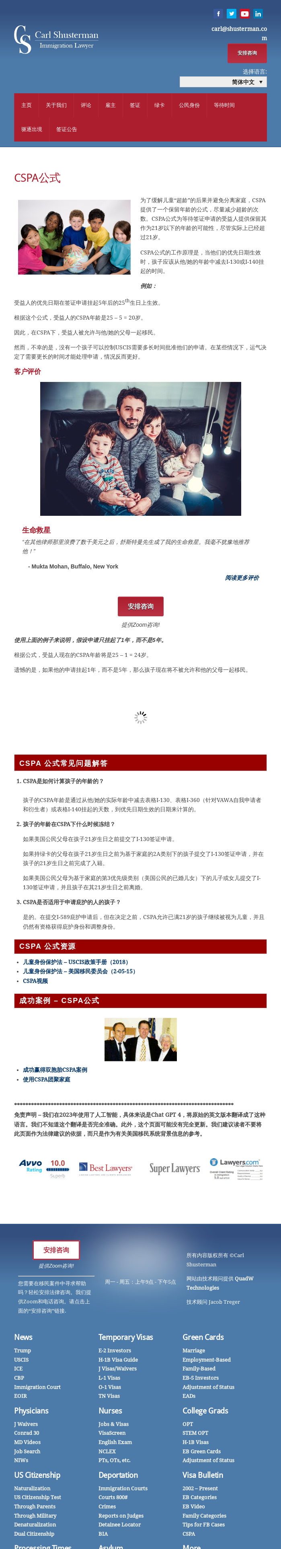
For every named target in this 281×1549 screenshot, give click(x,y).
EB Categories (200, 1498)
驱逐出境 (31, 130)
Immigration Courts (123, 1489)
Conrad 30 (26, 1434)
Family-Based (199, 1369)
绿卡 (159, 106)
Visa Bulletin (203, 1476)
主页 (26, 106)
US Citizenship (37, 1476)
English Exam (115, 1443)
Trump (22, 1351)
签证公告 (66, 130)
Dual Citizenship (34, 1535)
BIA (103, 1535)
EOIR (20, 1397)
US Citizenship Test (37, 1498)
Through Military (35, 1517)
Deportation (118, 1476)
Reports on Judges (121, 1517)
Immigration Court (37, 1388)
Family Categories (204, 1517)
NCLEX (107, 1452)
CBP (19, 1379)
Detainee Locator (119, 1525)
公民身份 (189, 106)
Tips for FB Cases (204, 1525)
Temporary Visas (125, 1338)
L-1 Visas (109, 1379)
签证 (135, 106)
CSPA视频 (35, 982)
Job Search (27, 1452)
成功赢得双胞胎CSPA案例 (55, 1071)
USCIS (21, 1361)
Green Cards (203, 1338)
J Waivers (26, 1425)
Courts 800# (112, 1498)
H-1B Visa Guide (118, 1361)
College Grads (205, 1411)
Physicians (31, 1411)
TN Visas (109, 1397)
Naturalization (32, 1489)
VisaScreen (111, 1434)
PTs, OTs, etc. (114, 1461)
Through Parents (34, 1507)
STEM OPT (195, 1434)
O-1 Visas (109, 1388)
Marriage (194, 1351)
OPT (188, 1425)
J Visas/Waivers (117, 1369)
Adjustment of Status (208, 1388)
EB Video (194, 1507)
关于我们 (56, 106)
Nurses (110, 1411)
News (23, 1338)
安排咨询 (247, 53)
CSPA (189, 1535)
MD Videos (27, 1443)
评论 (86, 106)
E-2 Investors (114, 1351)
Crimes (107, 1507)
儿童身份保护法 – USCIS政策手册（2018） (77, 963)
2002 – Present (200, 1489)
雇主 (110, 106)
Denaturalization (35, 1525)
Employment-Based (207, 1361)
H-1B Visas (196, 1443)
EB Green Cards (202, 1452)
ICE (18, 1369)
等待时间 (224, 106)
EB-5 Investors (201, 1379)
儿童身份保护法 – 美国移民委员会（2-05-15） (80, 972)
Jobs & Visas (113, 1425)
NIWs (21, 1461)
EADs (189, 1397)
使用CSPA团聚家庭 (46, 1080)
